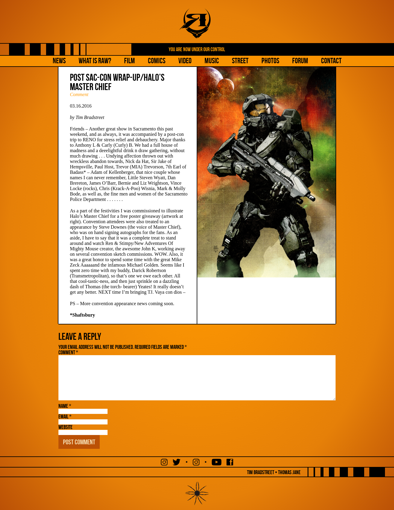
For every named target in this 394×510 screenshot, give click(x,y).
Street (240, 61)
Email (64, 417)
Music (212, 61)
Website (65, 427)
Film (129, 61)
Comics (156, 61)
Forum (300, 61)
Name (64, 406)
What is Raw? (95, 61)
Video (185, 61)
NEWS (59, 61)
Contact (331, 61)
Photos (270, 61)
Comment (79, 94)
